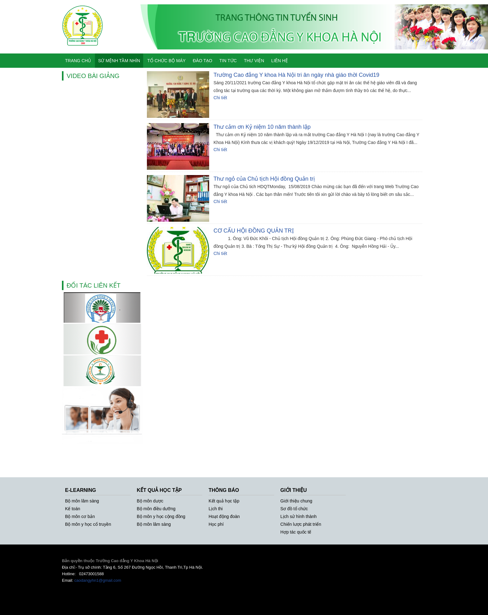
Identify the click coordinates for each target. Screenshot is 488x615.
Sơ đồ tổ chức (294, 508)
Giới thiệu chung (296, 500)
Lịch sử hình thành (298, 516)
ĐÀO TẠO (202, 60)
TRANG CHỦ (78, 60)
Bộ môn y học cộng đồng (161, 516)
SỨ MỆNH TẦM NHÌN (119, 60)
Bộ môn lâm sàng (82, 500)
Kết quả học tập (224, 500)
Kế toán (72, 508)
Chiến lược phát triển (300, 524)
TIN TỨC (228, 60)
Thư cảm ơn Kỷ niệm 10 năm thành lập (262, 127)
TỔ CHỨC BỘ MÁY (166, 60)
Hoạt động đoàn (224, 516)
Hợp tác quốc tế (296, 531)
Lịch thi (216, 508)
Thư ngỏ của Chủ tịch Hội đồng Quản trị (264, 179)
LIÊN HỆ (279, 60)
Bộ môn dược (150, 500)
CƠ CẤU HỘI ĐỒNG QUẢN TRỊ (254, 231)
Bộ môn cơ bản (80, 516)
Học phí (216, 524)
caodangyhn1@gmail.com (97, 580)
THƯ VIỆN (254, 60)
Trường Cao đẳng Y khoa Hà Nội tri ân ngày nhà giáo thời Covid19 (296, 75)
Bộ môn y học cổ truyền (88, 524)
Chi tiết (220, 97)
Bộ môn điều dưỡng (156, 508)
